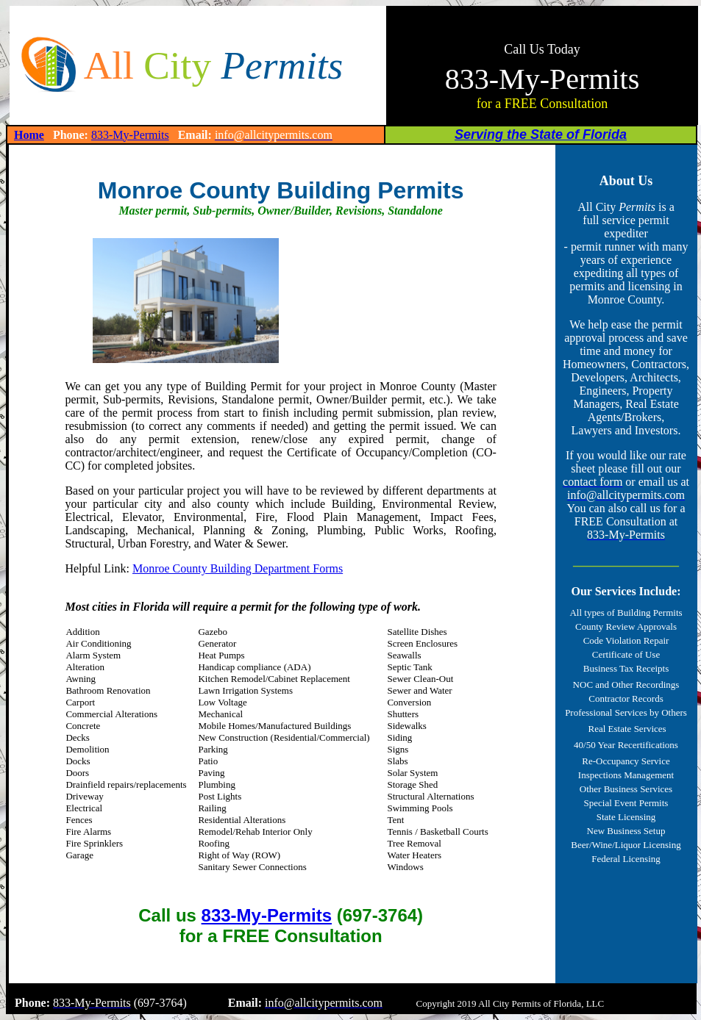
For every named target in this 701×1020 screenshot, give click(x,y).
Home (29, 135)
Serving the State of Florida (541, 134)
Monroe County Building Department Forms (237, 568)
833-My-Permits (130, 135)
